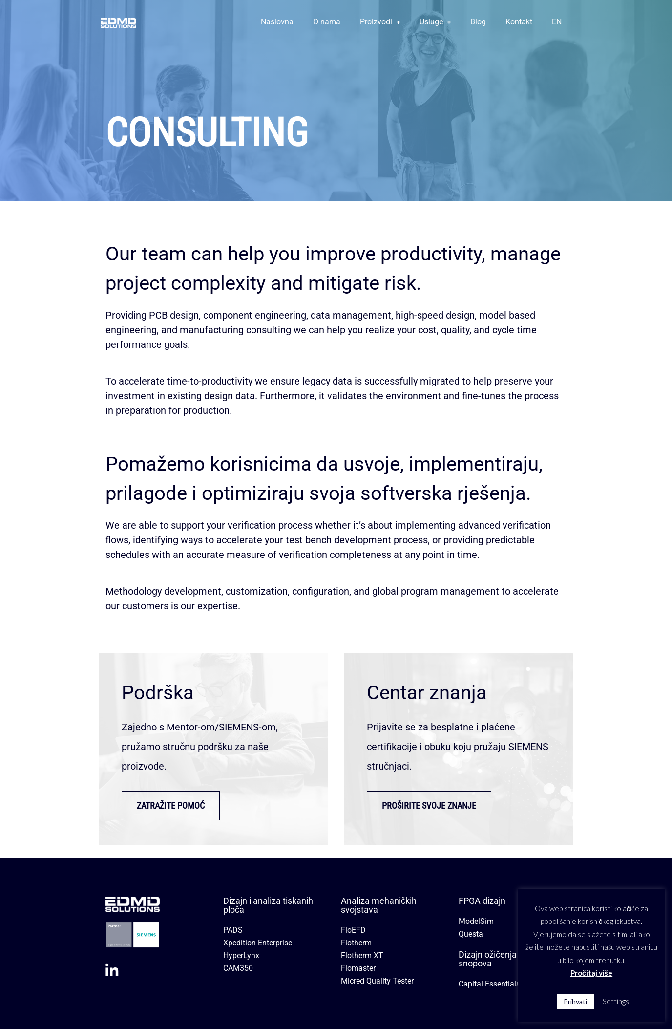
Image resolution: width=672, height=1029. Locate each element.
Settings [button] (616, 1001)
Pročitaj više (591, 972)
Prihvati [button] (575, 1001)
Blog (478, 21)
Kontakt (518, 21)
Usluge (435, 21)
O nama (326, 21)
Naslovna (277, 21)
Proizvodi (380, 21)
